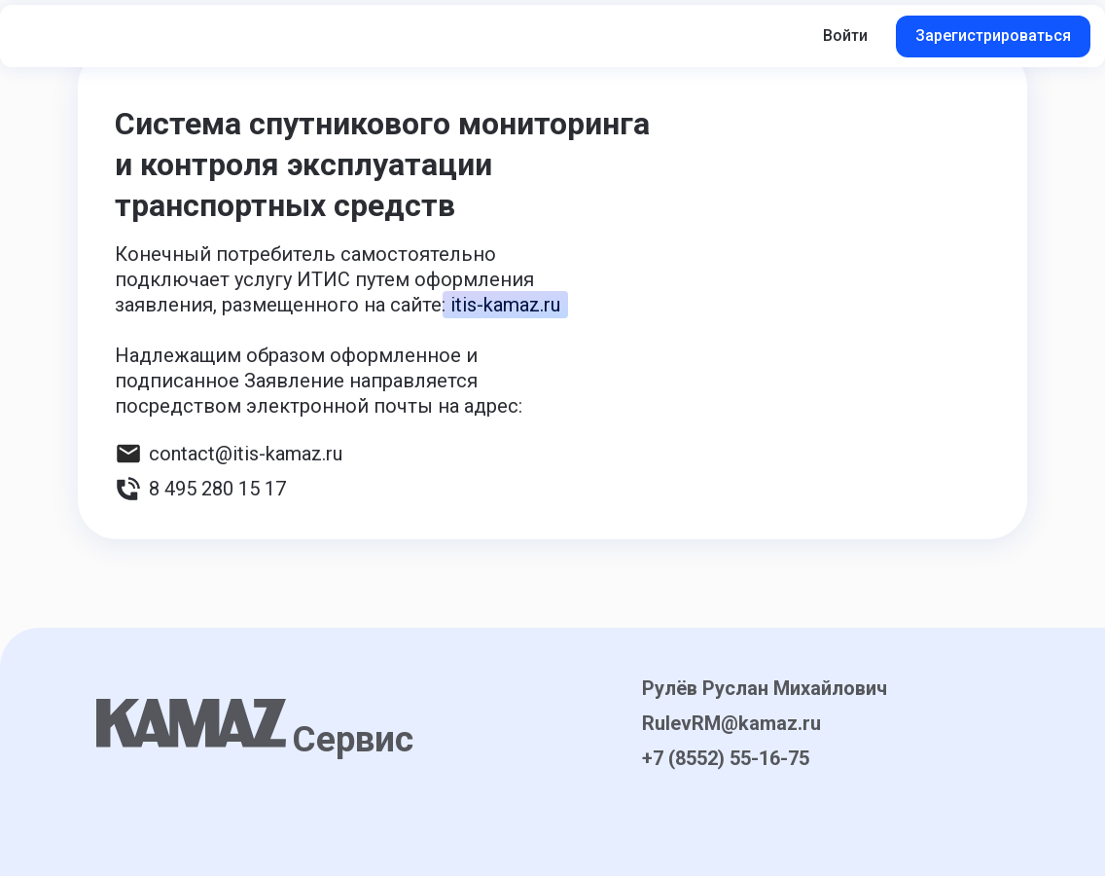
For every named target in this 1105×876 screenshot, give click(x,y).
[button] (194, 35)
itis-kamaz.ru (505, 304)
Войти (845, 35)
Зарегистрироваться (993, 35)
